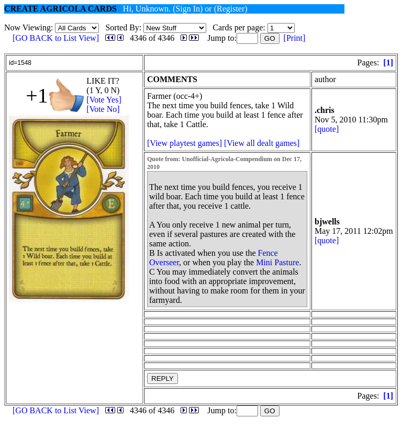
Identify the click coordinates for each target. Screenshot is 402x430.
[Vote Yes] (103, 99)
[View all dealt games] (261, 143)
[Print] (295, 37)
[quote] (327, 129)
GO (269, 38)
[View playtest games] (184, 143)
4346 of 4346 (152, 37)
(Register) (231, 8)
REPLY (162, 378)
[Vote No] (102, 109)
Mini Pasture (277, 262)
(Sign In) (188, 8)
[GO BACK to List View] (56, 37)
